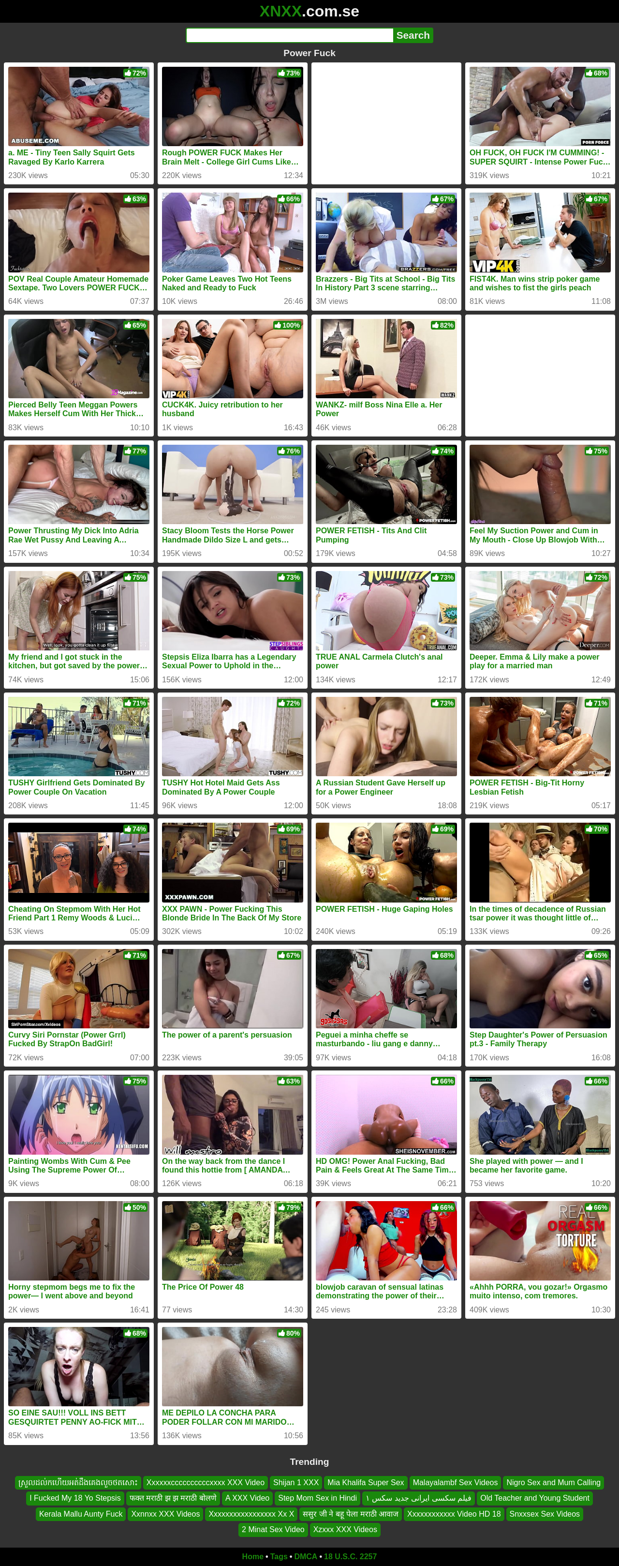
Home (253, 1556)
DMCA (305, 1556)
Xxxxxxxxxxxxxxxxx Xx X (251, 1513)
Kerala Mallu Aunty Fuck (81, 1513)
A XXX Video (247, 1498)
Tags (279, 1556)
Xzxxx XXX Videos (345, 1529)
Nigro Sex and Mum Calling (553, 1482)
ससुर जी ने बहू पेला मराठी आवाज (350, 1513)
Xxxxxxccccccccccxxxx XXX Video (206, 1482)
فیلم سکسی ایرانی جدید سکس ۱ (419, 1498)
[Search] (289, 35)
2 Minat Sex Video (273, 1529)
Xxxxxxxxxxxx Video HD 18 (454, 1513)
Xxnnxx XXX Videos (165, 1513)
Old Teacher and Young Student (535, 1498)
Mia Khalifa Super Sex (365, 1482)
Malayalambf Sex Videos (455, 1482)
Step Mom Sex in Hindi (317, 1498)
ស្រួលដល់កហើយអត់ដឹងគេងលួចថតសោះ (78, 1482)
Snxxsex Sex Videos (545, 1513)
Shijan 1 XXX (296, 1482)
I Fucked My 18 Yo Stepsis (75, 1498)
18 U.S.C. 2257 (350, 1556)
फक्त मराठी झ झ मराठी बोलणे (173, 1498)
